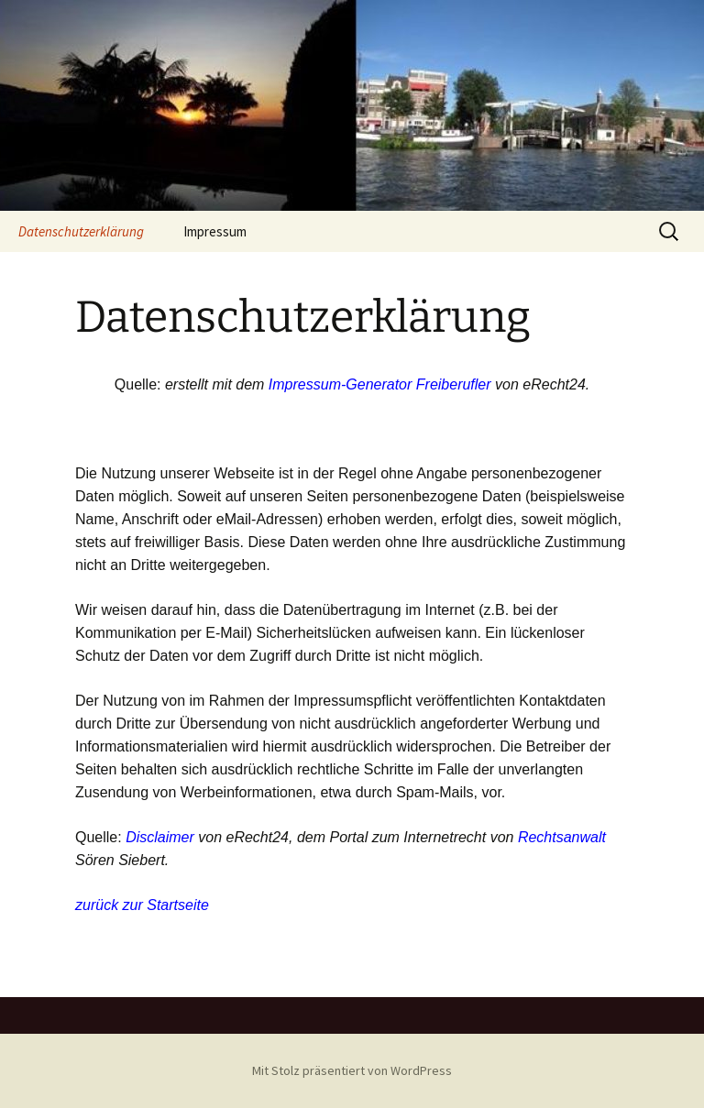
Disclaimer (160, 837)
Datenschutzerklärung (81, 231)
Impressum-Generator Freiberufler (380, 384)
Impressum (215, 231)
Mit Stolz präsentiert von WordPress (352, 1070)
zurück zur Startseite (142, 905)
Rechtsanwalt (562, 837)
